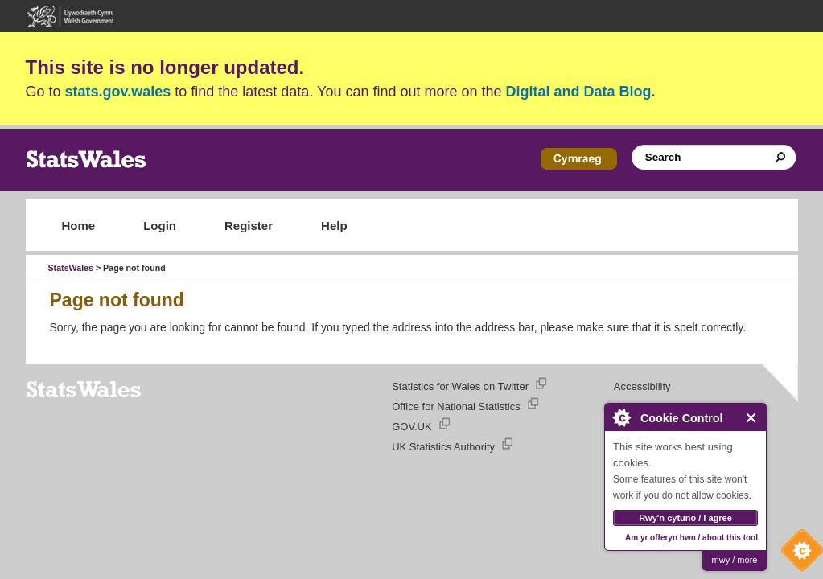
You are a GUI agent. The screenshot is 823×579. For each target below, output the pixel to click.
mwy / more (735, 560)
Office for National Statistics (456, 406)
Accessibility (642, 386)
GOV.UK (411, 427)
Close (752, 418)
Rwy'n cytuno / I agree (685, 518)
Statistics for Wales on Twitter (460, 386)
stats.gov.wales (118, 92)
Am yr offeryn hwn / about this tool (691, 537)
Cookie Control (798, 554)
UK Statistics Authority (443, 447)
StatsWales (70, 268)
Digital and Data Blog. (581, 92)
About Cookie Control (621, 417)
